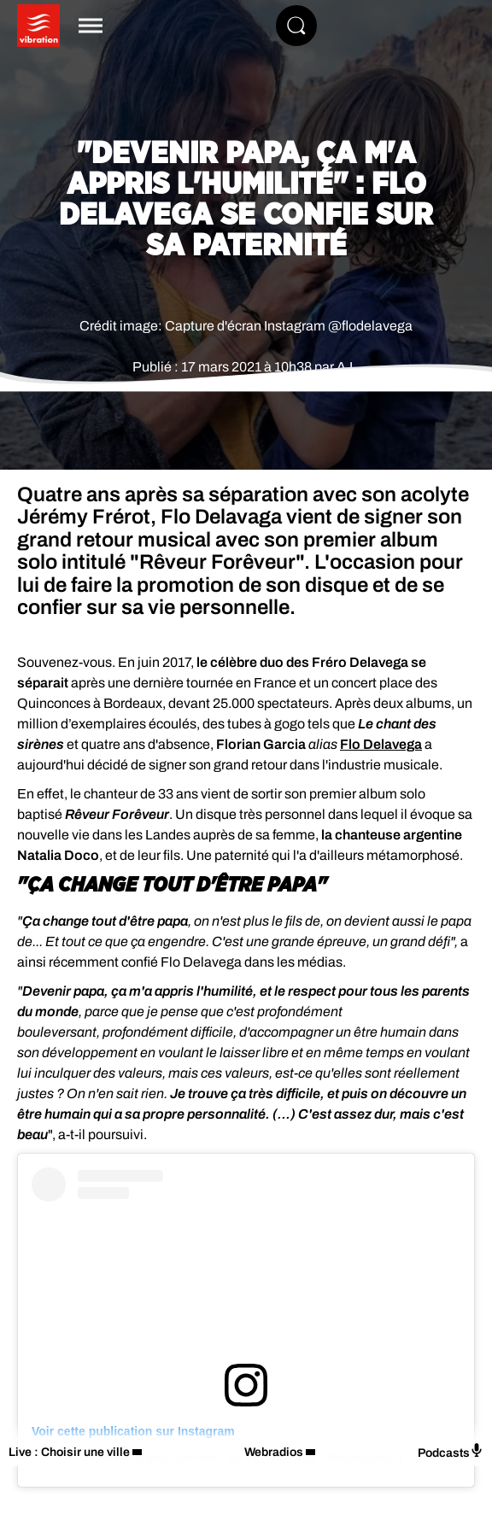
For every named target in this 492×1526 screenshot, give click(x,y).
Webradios (273, 1452)
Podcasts (450, 1451)
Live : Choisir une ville (69, 1452)
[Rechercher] (296, 25)
